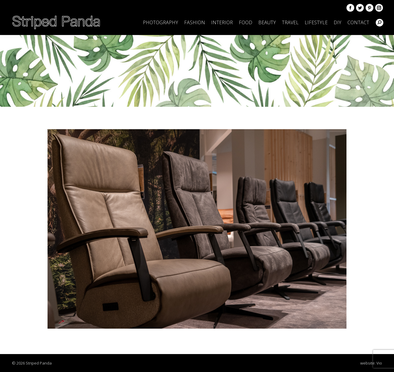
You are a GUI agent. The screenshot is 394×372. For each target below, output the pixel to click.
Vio (379, 363)
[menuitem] (160, 22)
